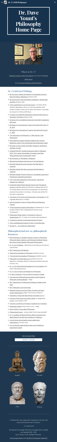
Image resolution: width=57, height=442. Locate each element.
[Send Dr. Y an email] (28, 339)
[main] (28, 21)
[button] (2, 2)
